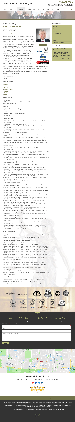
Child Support (7, 87)
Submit (5, 343)
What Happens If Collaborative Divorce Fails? (62, 59)
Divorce (6, 84)
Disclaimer (41, 411)
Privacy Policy (35, 411)
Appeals (6, 94)
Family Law (7, 92)
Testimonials (40, 9)
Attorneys (21, 9)
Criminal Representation (59, 42)
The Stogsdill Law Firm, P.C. (17, 3)
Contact (59, 9)
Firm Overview (12, 9)
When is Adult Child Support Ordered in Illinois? (61, 56)
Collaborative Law (8, 89)
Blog (53, 9)
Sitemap (47, 411)
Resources (28, 411)
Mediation (6, 91)
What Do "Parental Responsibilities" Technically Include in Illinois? (61, 53)
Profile (43, 45)
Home (5, 9)
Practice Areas (31, 9)
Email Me (11, 33)
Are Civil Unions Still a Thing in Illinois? (60, 49)
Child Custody (7, 86)
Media (47, 9)
